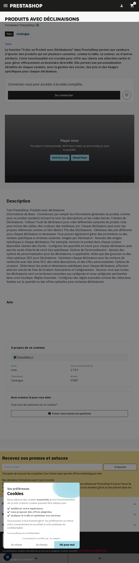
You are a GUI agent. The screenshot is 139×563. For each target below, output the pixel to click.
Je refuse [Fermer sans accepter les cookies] (16, 544)
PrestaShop (27, 25)
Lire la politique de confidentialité (23, 533)
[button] (7, 557)
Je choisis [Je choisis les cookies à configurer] (41, 544)
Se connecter (64, 95)
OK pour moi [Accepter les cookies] (67, 544)
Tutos (8, 44)
